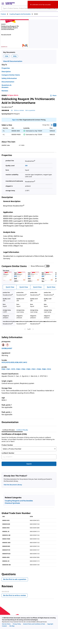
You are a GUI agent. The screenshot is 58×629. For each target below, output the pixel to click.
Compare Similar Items (11, 75)
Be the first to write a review (15, 595)
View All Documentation (12, 61)
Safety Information (9, 78)
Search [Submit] (29, 464)
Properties (6, 68)
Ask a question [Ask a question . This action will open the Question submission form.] (30, 110)
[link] (6, 624)
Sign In (14, 120)
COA (6, 56)
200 (26, 165)
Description (6, 71)
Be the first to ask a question (14, 579)
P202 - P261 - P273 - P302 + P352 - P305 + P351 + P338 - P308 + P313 (26, 369)
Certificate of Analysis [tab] (8, 430)
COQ (15, 56)
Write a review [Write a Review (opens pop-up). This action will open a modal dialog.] (19, 110)
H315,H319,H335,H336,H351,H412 (14, 362)
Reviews (5, 91)
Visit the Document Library (13, 485)
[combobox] (29, 456)
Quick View (10, 287)
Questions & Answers (6, 86)
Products (3, 14)
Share (53, 95)
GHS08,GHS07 (7, 348)
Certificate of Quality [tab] (22, 430)
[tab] (5, 14)
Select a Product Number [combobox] (12, 449)
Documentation (8, 82)
